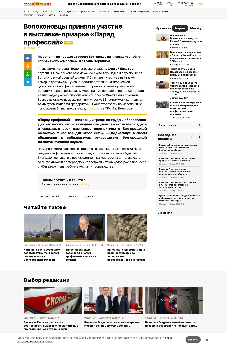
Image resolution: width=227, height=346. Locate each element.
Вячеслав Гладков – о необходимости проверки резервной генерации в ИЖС (171, 324)
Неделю (180, 28)
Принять (193, 339)
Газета (51, 15)
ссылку (84, 184)
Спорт (40, 15)
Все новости (165, 212)
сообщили (94, 108)
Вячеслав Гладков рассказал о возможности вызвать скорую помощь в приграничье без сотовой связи (51, 326)
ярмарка (71, 196)
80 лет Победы (31, 11)
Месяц (195, 28)
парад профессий (50, 196)
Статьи (59, 11)
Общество (104, 11)
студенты (88, 196)
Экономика (119, 11)
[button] (191, 136)
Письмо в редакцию (139, 11)
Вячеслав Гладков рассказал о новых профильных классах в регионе (80, 254)
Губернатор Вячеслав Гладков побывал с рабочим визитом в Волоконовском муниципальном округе (179, 198)
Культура (71, 11)
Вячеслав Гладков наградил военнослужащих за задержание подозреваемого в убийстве (126, 254)
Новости (47, 11)
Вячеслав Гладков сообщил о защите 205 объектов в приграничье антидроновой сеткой (177, 185)
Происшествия (87, 11)
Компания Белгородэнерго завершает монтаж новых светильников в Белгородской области (42, 254)
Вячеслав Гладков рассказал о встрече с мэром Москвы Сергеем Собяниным (112, 324)
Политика (64, 15)
